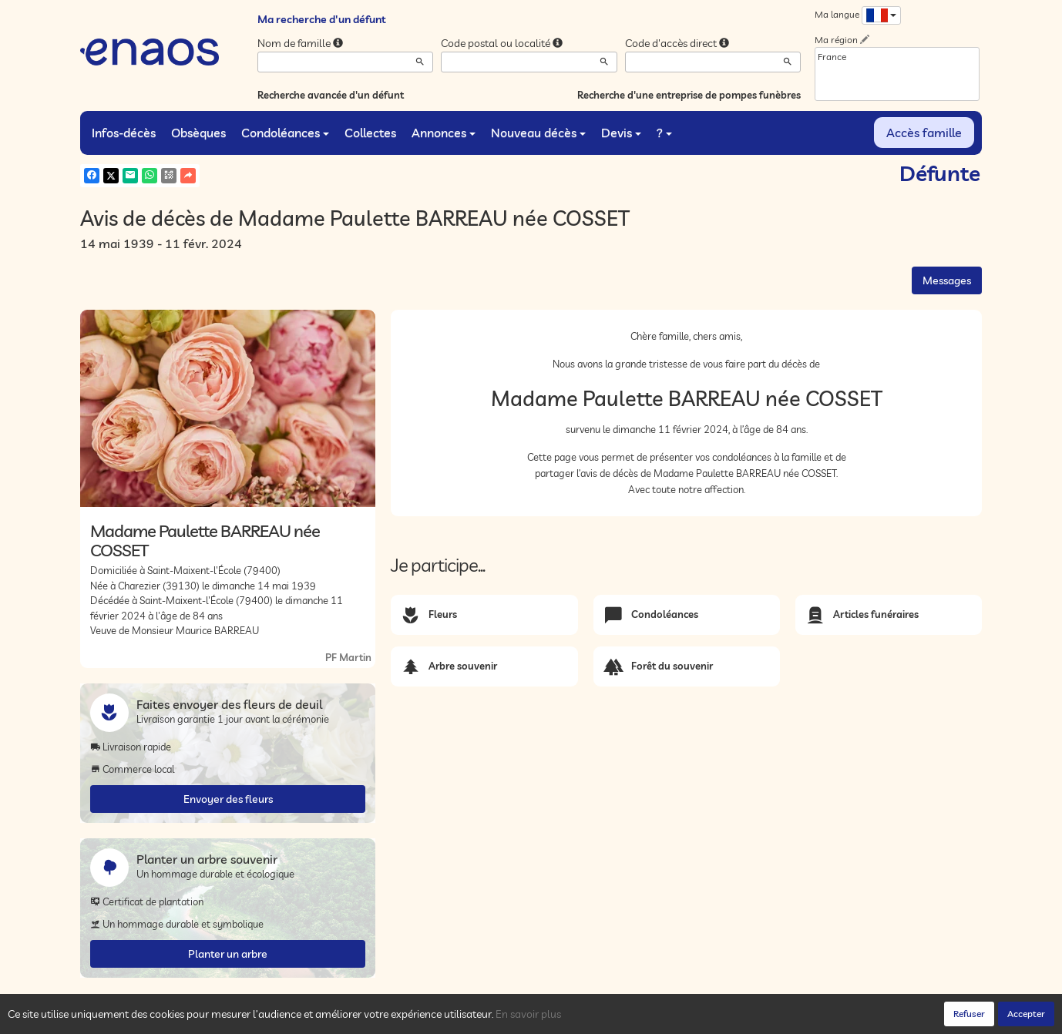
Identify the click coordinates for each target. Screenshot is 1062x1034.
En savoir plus (528, 1014)
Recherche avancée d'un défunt (330, 95)
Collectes (370, 132)
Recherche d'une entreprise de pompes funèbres (689, 95)
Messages (947, 280)
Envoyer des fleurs (228, 799)
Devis (621, 132)
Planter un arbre (227, 954)
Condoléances (285, 132)
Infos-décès (124, 132)
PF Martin (348, 657)
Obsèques (198, 132)
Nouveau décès (538, 132)
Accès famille (924, 132)
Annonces (444, 132)
